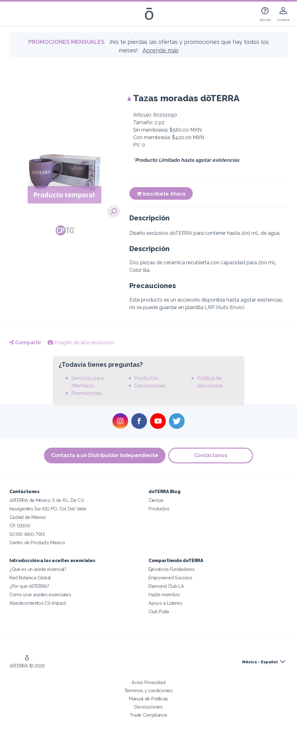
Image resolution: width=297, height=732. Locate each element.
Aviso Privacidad (148, 682)
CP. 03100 (19, 525)
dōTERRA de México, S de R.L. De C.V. (47, 500)
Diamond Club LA (166, 586)
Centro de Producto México (37, 542)
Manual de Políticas (148, 698)
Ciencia (155, 500)
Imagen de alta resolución (81, 342)
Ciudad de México (27, 517)
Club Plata (158, 611)
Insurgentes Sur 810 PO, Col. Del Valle (47, 508)
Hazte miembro (164, 594)
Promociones (86, 393)
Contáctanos (211, 455)
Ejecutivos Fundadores (171, 569)
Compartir (25, 342)
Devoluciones (150, 386)
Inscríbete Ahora (161, 194)
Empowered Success (170, 577)
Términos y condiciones (148, 690)
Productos (146, 378)
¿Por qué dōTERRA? (29, 586)
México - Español (260, 662)
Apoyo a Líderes (165, 603)
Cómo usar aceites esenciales (40, 594)
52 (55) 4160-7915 (27, 534)
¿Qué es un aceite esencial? (38, 569)
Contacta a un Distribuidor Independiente (104, 455)
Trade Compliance (148, 715)
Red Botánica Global (30, 577)
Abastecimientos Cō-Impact (37, 603)
